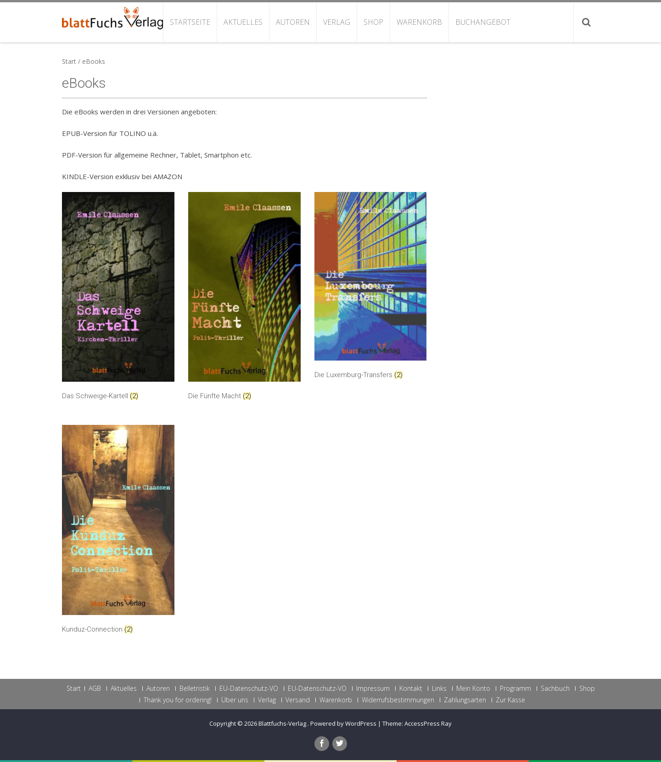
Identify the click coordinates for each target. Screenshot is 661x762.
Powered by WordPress (343, 723)
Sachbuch (555, 688)
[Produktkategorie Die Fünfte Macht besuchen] (244, 298)
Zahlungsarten (465, 700)
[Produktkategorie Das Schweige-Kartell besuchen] (118, 298)
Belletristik (194, 688)
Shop (373, 22)
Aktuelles (243, 22)
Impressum (373, 688)
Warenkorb (419, 22)
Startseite (190, 22)
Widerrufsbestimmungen (398, 700)
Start (69, 61)
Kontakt (410, 688)
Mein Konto (473, 688)
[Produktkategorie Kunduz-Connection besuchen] (118, 531)
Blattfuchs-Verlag (283, 723)
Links (439, 688)
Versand (298, 700)
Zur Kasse (510, 700)
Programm (515, 688)
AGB (95, 688)
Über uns (234, 700)
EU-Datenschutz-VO (248, 688)
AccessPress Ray (428, 723)
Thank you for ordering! (178, 700)
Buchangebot (482, 22)
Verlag (336, 22)
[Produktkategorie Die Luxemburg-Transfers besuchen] (370, 287)
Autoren (293, 22)
